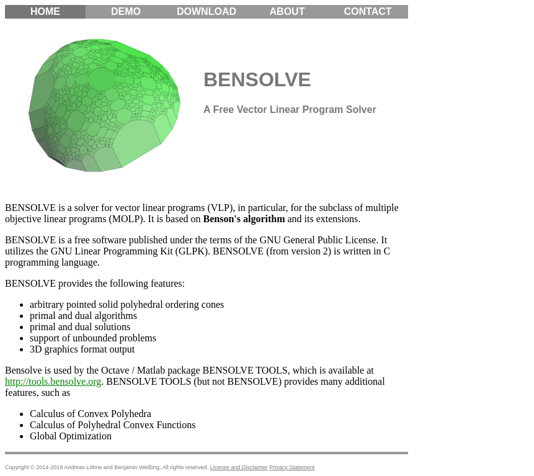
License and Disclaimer (239, 467)
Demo (126, 11)
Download (206, 11)
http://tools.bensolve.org (53, 381)
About (287, 11)
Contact (367, 11)
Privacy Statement (291, 467)
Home (45, 11)
